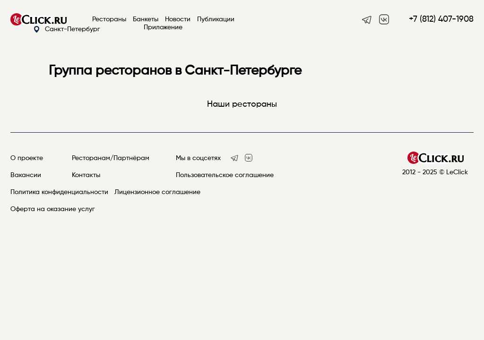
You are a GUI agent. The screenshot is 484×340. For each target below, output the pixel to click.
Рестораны (109, 19)
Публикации (215, 19)
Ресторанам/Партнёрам (110, 158)
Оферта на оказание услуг (52, 209)
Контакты (86, 175)
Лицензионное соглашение (157, 192)
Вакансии (25, 175)
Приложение (163, 27)
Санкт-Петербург (66, 29)
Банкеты (145, 19)
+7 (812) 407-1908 (441, 19)
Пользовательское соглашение (225, 175)
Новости (177, 19)
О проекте (26, 158)
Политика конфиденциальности (59, 192)
